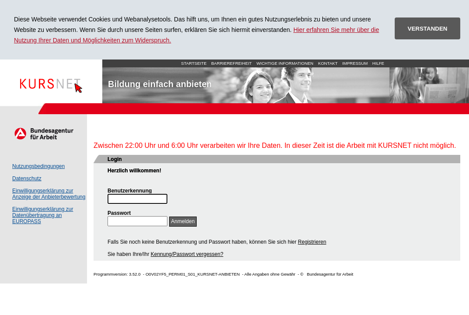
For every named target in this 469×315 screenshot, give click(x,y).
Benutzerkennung (130, 191)
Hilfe (378, 63)
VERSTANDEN (428, 28)
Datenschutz (27, 178)
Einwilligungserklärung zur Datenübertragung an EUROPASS (42, 215)
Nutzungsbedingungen (38, 166)
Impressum (355, 63)
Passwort (119, 213)
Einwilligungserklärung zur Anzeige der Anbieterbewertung (48, 194)
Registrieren (312, 242)
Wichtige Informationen (285, 63)
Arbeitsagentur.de (43, 133)
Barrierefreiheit (231, 63)
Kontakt (328, 63)
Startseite (51, 81)
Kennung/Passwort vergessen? (187, 254)
